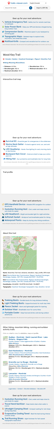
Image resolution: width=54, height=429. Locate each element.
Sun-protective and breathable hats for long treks (34, 159)
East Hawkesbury (45, 353)
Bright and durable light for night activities (35, 214)
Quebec (17, 341)
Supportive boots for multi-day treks (37, 303)
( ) (26, 276)
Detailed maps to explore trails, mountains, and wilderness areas (24, 37)
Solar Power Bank (13, 26)
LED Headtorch (12, 214)
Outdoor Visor (11, 309)
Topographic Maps (13, 36)
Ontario (17, 353)
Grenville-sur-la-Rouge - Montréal (23, 362)
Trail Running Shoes (14, 418)
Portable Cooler (12, 312)
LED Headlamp (13, 149)
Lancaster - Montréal (17, 373)
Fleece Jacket (11, 306)
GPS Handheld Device (15, 204)
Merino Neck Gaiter (15, 144)
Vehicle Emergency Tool (16, 22)
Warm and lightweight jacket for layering (33, 306)
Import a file (42, 8)
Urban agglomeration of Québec (30, 341)
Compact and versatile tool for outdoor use (34, 41)
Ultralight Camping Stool (16, 409)
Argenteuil (24, 364)
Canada (11, 341)
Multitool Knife (11, 41)
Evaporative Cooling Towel (17, 413)
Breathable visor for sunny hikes (30, 310)
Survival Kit (11, 141)
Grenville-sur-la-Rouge (35, 364)
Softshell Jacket (12, 217)
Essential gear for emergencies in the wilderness (34, 141)
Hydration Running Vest (16, 209)
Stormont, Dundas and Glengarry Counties (33, 375)
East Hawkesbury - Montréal (20, 351)
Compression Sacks (14, 31)
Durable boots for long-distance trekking (34, 300)
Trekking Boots (12, 300)
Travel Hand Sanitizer (15, 404)
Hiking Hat (11, 159)
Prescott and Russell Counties (29, 353)
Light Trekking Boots (14, 303)
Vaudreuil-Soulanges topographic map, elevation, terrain (31, 287)
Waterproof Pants (13, 220)
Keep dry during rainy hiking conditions (36, 220)
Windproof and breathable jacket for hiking (36, 217)
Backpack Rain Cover (16, 154)
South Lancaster (21, 377)
